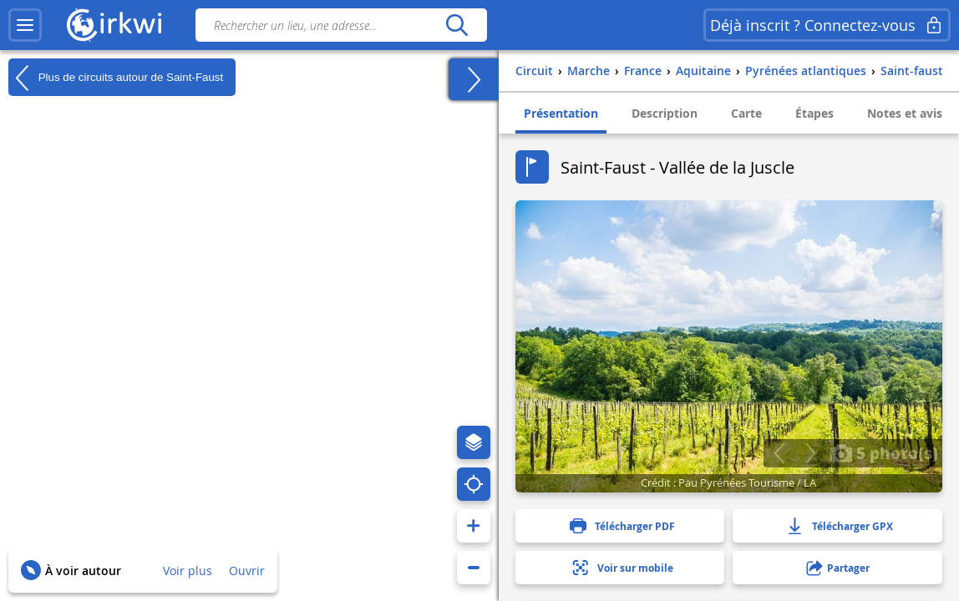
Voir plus (187, 570)
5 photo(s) (884, 452)
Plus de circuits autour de (115, 77)
